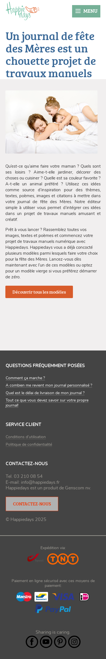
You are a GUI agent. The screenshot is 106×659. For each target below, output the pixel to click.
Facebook (32, 642)
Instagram (74, 642)
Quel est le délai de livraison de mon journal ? (45, 393)
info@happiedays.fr (40, 482)
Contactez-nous (32, 504)
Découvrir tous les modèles (39, 292)
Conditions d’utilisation (26, 437)
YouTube (46, 642)
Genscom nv (77, 488)
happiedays (23, 11)
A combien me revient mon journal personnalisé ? (49, 385)
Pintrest (60, 642)
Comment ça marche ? (25, 378)
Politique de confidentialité (29, 445)
